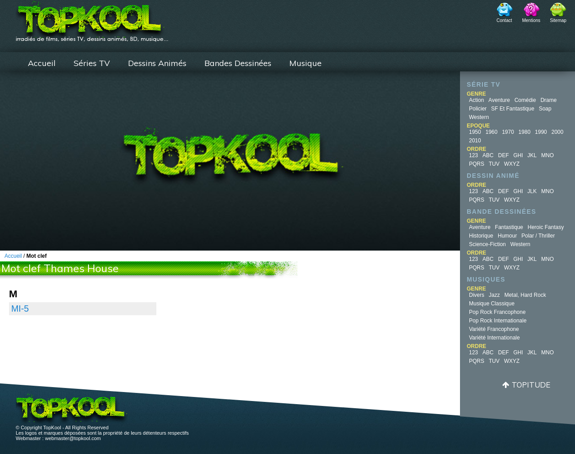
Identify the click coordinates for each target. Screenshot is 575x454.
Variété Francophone (494, 329)
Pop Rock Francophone (497, 312)
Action (476, 100)
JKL (532, 155)
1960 (492, 132)
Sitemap (558, 20)
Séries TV (92, 63)
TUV (494, 164)
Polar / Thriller (538, 236)
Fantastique (509, 227)
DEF (503, 155)
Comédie (525, 100)
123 (473, 155)
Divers (476, 295)
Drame (548, 100)
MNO (547, 155)
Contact (504, 20)
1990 (541, 132)
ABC (488, 155)
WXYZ (512, 164)
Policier (478, 109)
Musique (305, 63)
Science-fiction (487, 244)
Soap (545, 109)
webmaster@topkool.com (73, 438)
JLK (532, 191)
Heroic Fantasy (546, 227)
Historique (481, 236)
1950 (475, 132)
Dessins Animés (157, 63)
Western (479, 117)
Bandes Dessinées (237, 63)
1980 (524, 132)
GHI (518, 155)
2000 (558, 132)
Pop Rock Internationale (497, 320)
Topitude (531, 384)
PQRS (476, 164)
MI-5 (20, 308)
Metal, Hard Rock (525, 295)
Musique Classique (491, 303)
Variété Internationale (494, 338)
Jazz (494, 295)
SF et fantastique (512, 109)
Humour (507, 236)
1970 (508, 132)
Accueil (42, 63)
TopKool (92, 18)
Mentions (531, 20)
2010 (475, 140)
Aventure (499, 100)
